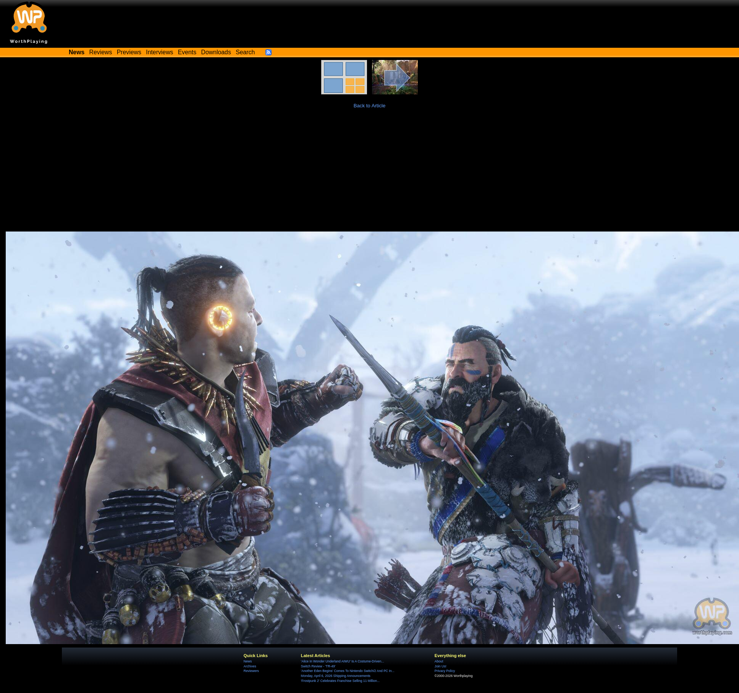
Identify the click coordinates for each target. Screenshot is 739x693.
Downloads (216, 52)
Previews (129, 52)
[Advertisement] (370, 174)
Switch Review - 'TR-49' (318, 666)
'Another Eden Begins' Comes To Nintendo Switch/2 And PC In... (348, 671)
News (248, 661)
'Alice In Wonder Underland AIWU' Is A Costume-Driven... (342, 661)
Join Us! (440, 666)
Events (187, 52)
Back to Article (370, 105)
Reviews (100, 52)
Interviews (159, 52)
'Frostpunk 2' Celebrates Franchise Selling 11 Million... (340, 681)
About (439, 661)
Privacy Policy (445, 671)
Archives (250, 666)
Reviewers (251, 671)
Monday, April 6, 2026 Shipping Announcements (335, 676)
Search (245, 52)
